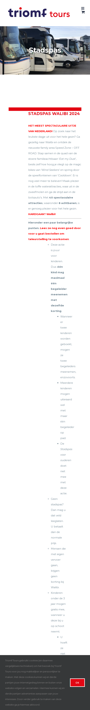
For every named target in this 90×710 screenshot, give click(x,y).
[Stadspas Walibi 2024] (17, 132)
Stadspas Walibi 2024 (54, 113)
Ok (77, 682)
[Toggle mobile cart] (83, 12)
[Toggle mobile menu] (83, 8)
